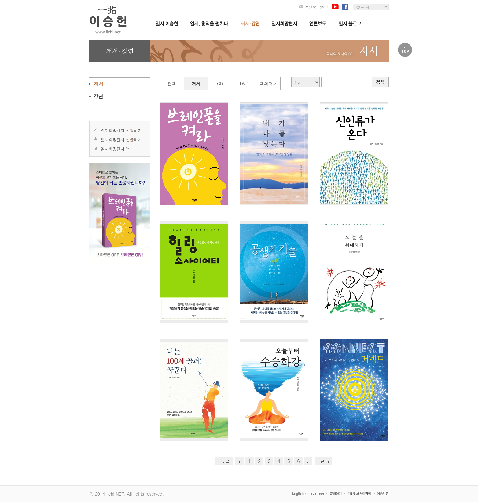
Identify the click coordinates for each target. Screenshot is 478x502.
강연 (98, 96)
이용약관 (382, 494)
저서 (98, 83)
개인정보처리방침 (360, 494)
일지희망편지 (284, 23)
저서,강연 (250, 23)
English (297, 494)
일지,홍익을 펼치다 (209, 24)
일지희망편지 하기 (121, 130)
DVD (244, 83)
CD (220, 83)
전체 (171, 83)
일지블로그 (350, 23)
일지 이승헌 (167, 23)
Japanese (316, 494)
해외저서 (268, 83)
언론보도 (317, 23)
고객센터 (336, 494)
